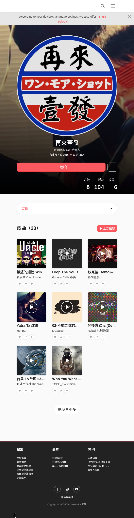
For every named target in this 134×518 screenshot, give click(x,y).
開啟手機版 (67, 497)
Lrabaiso (58, 330)
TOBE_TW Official (64, 384)
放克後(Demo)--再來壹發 (107, 272)
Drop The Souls (65, 272)
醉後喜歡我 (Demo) (103, 326)
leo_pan (22, 330)
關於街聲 (21, 458)
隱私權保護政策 (25, 470)
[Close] (129, 16)
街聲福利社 (58, 458)
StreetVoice (33, 6)
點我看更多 (67, 410)
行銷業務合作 (59, 462)
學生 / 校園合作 (60, 466)
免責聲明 (21, 477)
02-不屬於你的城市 (67, 326)
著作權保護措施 (25, 474)
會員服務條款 (24, 466)
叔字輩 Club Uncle (29, 277)
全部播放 (107, 228)
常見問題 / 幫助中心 (98, 466)
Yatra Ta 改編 (27, 326)
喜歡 (24, 209)
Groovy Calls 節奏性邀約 (68, 277)
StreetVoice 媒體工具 (99, 462)
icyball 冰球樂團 (98, 330)
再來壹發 (94, 277)
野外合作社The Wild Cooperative (38, 384)
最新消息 (21, 462)
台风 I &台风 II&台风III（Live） (41, 379)
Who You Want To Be (69, 379)
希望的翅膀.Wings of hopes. (40, 272)
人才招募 (92, 458)
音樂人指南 (94, 470)
